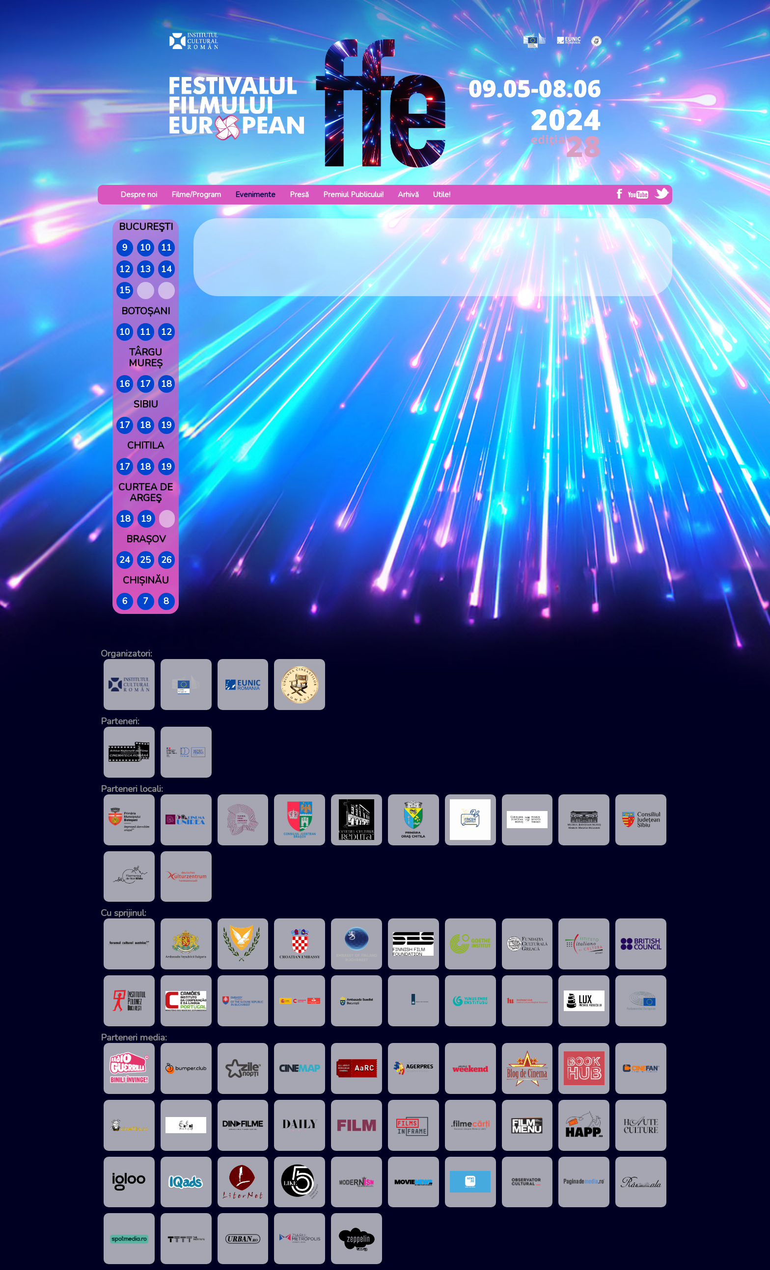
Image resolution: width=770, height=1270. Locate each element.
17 (145, 384)
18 (166, 384)
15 (124, 290)
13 (145, 269)
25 (145, 560)
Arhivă (408, 195)
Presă (299, 195)
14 (166, 269)
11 (166, 248)
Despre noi (138, 195)
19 (166, 425)
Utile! (441, 195)
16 (124, 384)
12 (124, 269)
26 (166, 560)
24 (124, 560)
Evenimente (255, 195)
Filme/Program (196, 195)
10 (145, 248)
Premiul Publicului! (353, 195)
